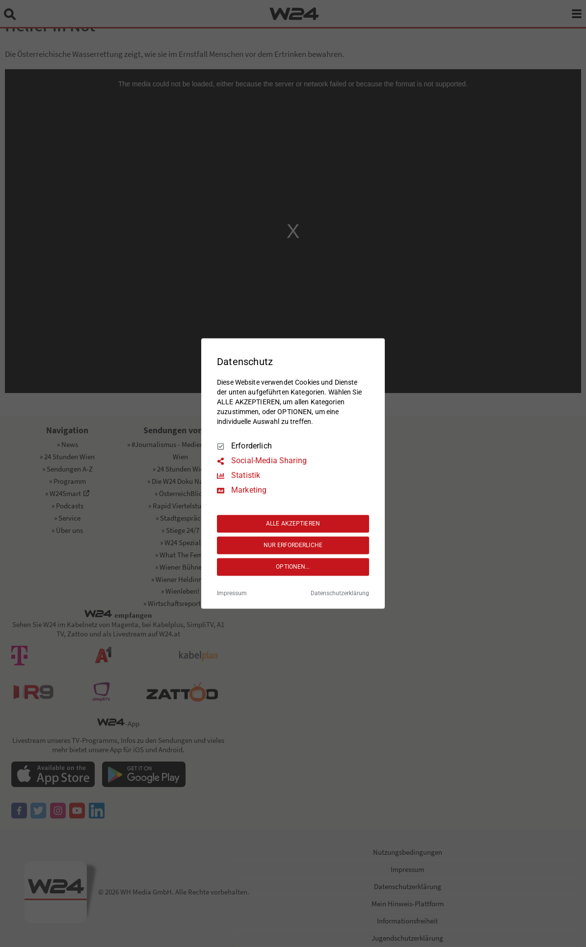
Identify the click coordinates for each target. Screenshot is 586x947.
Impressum (232, 594)
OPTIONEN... (293, 566)
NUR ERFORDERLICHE (293, 545)
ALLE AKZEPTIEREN (293, 523)
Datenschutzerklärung (340, 594)
